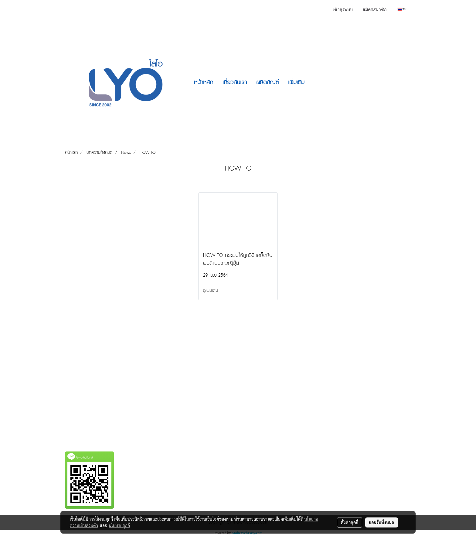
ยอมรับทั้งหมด (381, 522)
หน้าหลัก (203, 82)
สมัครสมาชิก (374, 10)
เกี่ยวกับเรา (235, 82)
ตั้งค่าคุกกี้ (349, 522)
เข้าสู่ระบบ (343, 10)
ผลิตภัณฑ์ (267, 82)
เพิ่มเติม (296, 82)
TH (402, 9)
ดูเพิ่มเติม (211, 291)
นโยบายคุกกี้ (119, 525)
